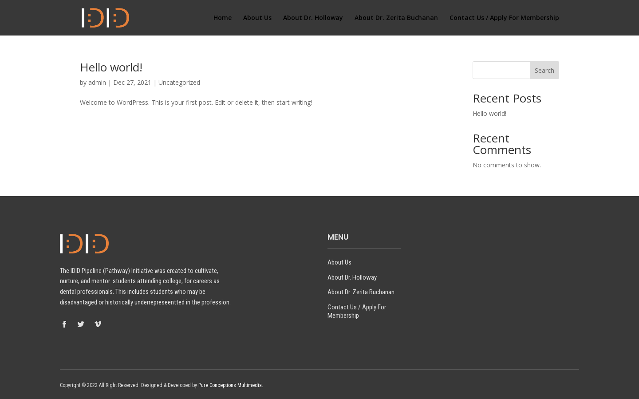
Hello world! (111, 67)
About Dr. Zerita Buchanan (396, 18)
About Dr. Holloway (313, 18)
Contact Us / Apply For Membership (504, 18)
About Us (257, 18)
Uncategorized (179, 82)
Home (222, 18)
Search (544, 70)
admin (97, 82)
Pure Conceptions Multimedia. (230, 385)
